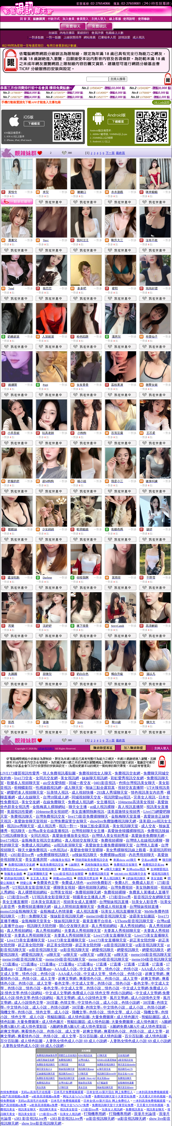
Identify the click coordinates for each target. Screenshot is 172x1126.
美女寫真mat (103, 1078)
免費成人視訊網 (81, 802)
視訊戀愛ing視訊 (117, 797)
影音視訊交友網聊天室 (152, 897)
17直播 (101, 964)
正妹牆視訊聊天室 (46, 1073)
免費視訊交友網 (127, 773)
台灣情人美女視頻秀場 (110, 836)
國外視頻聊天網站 (93, 887)
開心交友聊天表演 (74, 926)
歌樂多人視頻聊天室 (23, 783)
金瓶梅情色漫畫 (126, 1082)
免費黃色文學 (48, 883)
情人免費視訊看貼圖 (59, 773)
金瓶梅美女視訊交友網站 (42, 840)
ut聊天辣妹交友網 (45, 1060)
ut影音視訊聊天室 (118, 945)
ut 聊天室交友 (104, 1069)
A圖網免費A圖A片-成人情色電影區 (78, 1026)
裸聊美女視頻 (64, 887)
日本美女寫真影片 (45, 902)
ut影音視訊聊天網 (100, 1119)
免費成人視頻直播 (111, 907)
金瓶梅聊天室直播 (125, 816)
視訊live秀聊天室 (20, 826)
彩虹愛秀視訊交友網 (127, 778)
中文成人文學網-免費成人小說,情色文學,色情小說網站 (88, 993)
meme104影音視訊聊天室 (106, 916)
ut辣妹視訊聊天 (84, 855)
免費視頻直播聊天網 (34, 907)
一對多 (29, 192)
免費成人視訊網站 (36, 845)
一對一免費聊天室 (32, 916)
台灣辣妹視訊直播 (114, 902)
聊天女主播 (78, 807)
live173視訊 (9, 840)
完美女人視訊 (145, 797)
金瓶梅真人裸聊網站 (48, 807)
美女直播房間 (36, 860)
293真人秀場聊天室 (112, 792)
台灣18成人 (84, 1060)
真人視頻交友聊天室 (81, 840)
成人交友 (148, 826)
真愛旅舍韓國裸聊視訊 (126, 831)
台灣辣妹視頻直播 (144, 907)
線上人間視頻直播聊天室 (74, 907)
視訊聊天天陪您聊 (41, 926)
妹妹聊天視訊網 (95, 778)
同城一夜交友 (80, 783)
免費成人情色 (72, 883)
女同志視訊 (40, 836)
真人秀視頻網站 (104, 926)
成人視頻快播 (83, 792)
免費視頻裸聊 (112, 840)
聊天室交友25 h (44, 1069)
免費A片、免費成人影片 (134, 883)
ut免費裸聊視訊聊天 (53, 855)
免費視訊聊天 (21, 816)
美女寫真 (41, 1087)
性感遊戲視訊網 (48, 788)
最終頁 (120, 153)
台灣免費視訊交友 (50, 816)
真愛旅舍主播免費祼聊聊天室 (109, 845)
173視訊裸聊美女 (14, 836)
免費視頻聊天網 (88, 892)
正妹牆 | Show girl (87, 1078)
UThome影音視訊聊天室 (134, 921)
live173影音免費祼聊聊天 (88, 816)
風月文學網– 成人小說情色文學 (81, 998)
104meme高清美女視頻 (136, 802)
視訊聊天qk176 (125, 1069)
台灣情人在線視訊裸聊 (144, 840)
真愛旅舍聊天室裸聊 (86, 850)
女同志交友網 (47, 778)
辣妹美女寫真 (85, 1082)
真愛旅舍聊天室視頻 (30, 821)
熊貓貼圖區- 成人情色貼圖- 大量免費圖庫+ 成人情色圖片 (93, 1017)
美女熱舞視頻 (147, 887)
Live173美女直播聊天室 (112, 935)
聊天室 (81, 1064)
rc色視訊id (58, 850)
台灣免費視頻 (122, 887)
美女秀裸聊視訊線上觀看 (126, 850)
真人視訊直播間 (130, 807)
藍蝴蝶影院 (23, 788)
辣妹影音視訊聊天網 (66, 916)
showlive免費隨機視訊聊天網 (113, 821)
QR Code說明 (161, 102)
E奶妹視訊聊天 (46, 748)
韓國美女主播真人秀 (89, 897)
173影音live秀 (18, 897)
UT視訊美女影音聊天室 (31, 887)
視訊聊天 (18, 831)
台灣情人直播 (147, 845)
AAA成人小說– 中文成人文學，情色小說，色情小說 (96, 969)
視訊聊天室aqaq (86, 1069)
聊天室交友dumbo (127, 1064)
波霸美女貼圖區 (142, 916)
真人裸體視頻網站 (32, 892)
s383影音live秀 (22, 855)
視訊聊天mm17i (66, 1073)
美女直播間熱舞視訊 (87, 812)
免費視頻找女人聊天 (95, 773)
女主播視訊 (106, 802)
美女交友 (82, 1087)
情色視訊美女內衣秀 (147, 792)
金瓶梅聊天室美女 (36, 921)
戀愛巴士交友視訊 (68, 1055)
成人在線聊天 (29, 797)
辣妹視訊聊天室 (67, 921)
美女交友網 (31, 802)
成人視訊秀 (47, 826)
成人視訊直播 (87, 911)
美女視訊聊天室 (125, 826)
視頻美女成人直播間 (79, 902)
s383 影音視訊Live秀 (30, 1119)
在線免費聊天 (54, 802)
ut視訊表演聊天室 (68, 845)
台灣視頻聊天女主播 (88, 831)
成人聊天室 (73, 788)
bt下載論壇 (102, 1082)
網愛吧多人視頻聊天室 (25, 792)
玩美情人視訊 (58, 792)
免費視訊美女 (43, 1082)
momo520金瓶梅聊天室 (18, 911)
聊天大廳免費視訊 (32, 850)
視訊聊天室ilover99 (106, 1073)
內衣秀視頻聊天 (141, 855)
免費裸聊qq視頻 (113, 855)
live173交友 (23, 778)
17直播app (24, 969)
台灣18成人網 (65, 1082)
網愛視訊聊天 (103, 950)
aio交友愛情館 (54, 783)
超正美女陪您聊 (142, 940)
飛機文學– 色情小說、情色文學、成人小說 (34, 1012)
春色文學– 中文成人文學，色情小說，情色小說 (92, 983)
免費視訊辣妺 (158, 831)
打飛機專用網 (95, 1114)
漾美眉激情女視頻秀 (123, 812)
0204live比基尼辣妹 (106, 1060)
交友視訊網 (123, 1055)
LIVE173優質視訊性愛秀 (20, 773)
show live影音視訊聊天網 (41, 1123)
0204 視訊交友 (85, 1055)
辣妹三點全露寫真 (100, 788)
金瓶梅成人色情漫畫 (56, 911)
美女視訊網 (70, 778)
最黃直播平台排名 (97, 921)
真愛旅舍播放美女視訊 (70, 836)
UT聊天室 (102, 1055)
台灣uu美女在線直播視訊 (48, 831)
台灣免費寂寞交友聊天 (68, 821)
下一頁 (110, 153)
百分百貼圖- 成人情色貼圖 (100, 1036)
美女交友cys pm (126, 1073)
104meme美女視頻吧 (52, 812)
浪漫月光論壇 (145, 1114)
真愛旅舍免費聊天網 (147, 836)
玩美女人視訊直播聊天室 (121, 911)
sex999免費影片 (99, 883)
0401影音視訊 (105, 783)
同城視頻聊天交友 (86, 797)
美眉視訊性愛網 (19, 812)
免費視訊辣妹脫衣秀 (47, 1055)
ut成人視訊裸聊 (102, 807)
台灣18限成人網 (56, 797)
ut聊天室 (53, 955)
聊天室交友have (126, 1087)
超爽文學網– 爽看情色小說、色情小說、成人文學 (98, 979)
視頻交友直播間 (131, 788)
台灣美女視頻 (61, 892)
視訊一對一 (68, 826)
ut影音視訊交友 (125, 1060)
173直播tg (10, 964)
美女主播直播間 (15, 902)
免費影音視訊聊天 (46, 1064)
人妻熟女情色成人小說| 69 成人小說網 (76, 1041)
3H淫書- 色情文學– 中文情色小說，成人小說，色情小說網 (93, 1002)
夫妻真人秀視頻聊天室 (82, 931)
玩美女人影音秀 (144, 902)
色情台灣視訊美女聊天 (137, 783)
